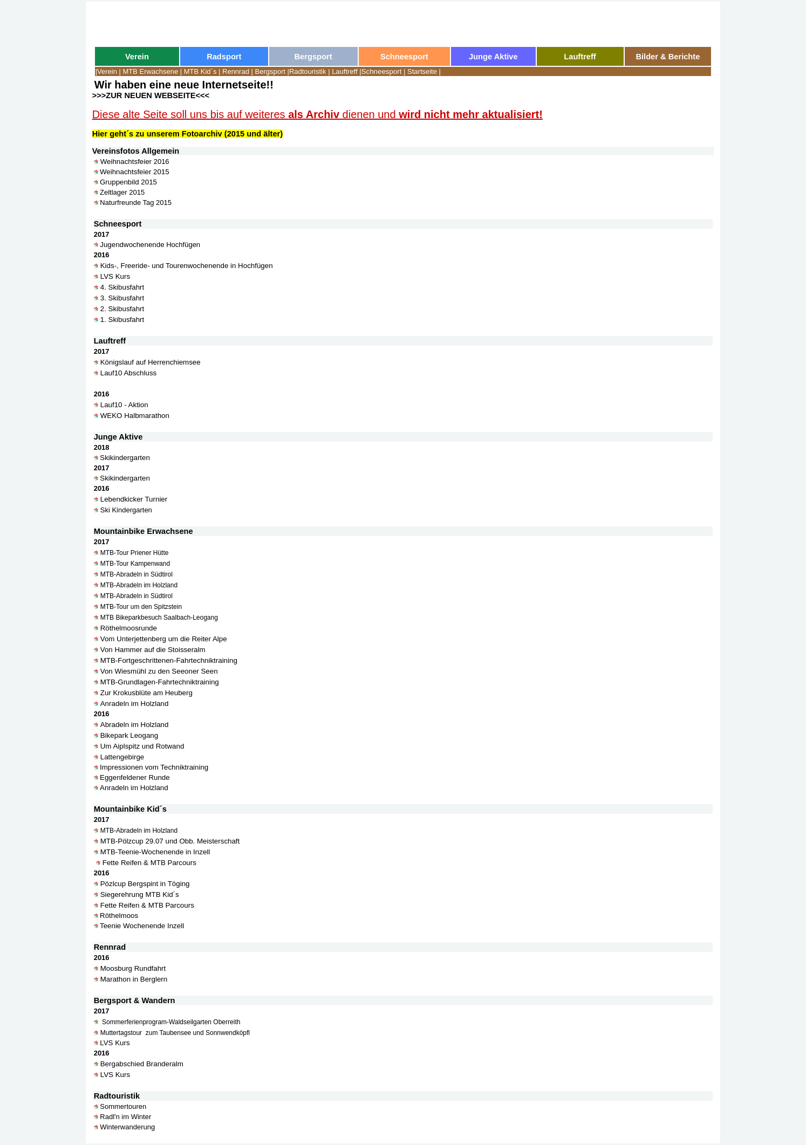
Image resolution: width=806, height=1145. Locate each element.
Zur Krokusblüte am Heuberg (146, 693)
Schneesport (381, 71)
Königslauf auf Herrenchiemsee (150, 362)
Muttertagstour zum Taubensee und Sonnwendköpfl (175, 1033)
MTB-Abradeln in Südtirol (136, 574)
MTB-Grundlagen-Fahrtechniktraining (159, 682)
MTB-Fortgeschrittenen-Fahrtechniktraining (168, 660)
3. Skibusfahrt (122, 298)
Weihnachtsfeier (126, 161)
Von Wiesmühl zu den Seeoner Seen (159, 671)
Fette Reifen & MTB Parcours (149, 863)
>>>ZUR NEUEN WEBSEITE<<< (150, 95)
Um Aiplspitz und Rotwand (142, 746)
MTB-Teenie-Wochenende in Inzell (155, 852)
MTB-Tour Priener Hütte (134, 553)
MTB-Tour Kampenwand (135, 563)
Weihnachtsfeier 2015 (134, 172)
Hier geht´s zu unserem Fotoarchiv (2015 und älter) (187, 133)
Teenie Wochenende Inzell (142, 926)
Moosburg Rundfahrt (133, 968)
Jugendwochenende (132, 245)
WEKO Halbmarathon (134, 416)
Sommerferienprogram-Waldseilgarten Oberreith (170, 1022)
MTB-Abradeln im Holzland (138, 585)
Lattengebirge (122, 757)
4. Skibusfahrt (122, 287)
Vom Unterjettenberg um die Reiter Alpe (163, 639)
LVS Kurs (115, 276)
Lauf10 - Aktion (124, 405)
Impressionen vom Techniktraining (155, 767)
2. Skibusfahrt (122, 309)
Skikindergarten (125, 458)
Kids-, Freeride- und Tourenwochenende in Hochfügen (186, 266)
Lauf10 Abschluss (128, 373)
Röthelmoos (119, 915)
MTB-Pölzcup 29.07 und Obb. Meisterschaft (170, 841)
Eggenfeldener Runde (135, 777)
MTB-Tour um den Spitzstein (141, 607)
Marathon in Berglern (133, 979)
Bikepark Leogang (129, 735)
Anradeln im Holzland (134, 704)
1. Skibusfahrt (122, 320)
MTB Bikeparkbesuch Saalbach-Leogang (159, 617)
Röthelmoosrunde (128, 628)
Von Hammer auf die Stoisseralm (153, 650)
